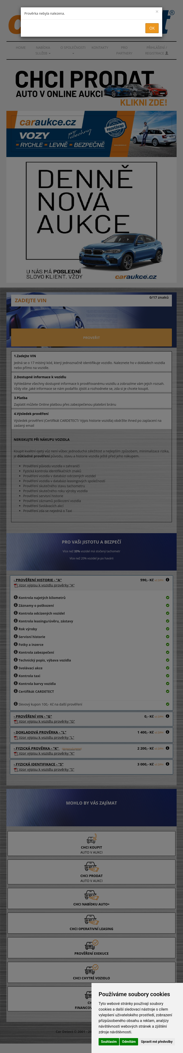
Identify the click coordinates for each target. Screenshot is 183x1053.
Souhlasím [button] (109, 1042)
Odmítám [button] (129, 1042)
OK (152, 28)
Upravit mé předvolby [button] (156, 1042)
